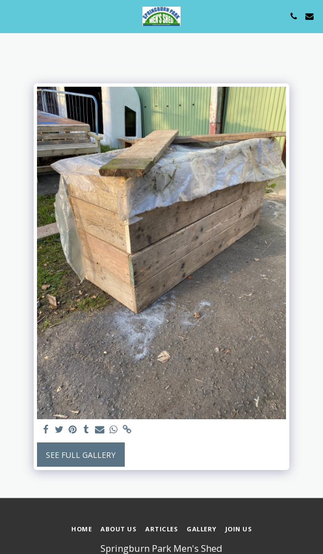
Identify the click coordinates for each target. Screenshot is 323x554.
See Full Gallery (80, 455)
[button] (12, 15)
